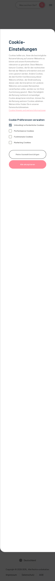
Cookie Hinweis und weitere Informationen (27, 110)
